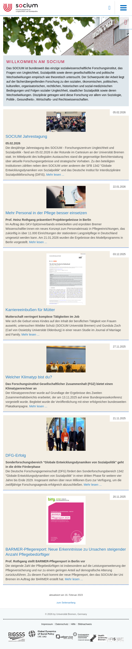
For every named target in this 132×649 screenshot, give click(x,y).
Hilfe (73, 624)
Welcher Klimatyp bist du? (29, 377)
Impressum (47, 624)
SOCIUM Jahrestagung (26, 136)
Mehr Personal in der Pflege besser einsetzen (46, 213)
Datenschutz (62, 624)
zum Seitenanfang (66, 602)
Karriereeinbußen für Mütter (30, 309)
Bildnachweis (85, 624)
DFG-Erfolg (16, 455)
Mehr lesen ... (55, 174)
